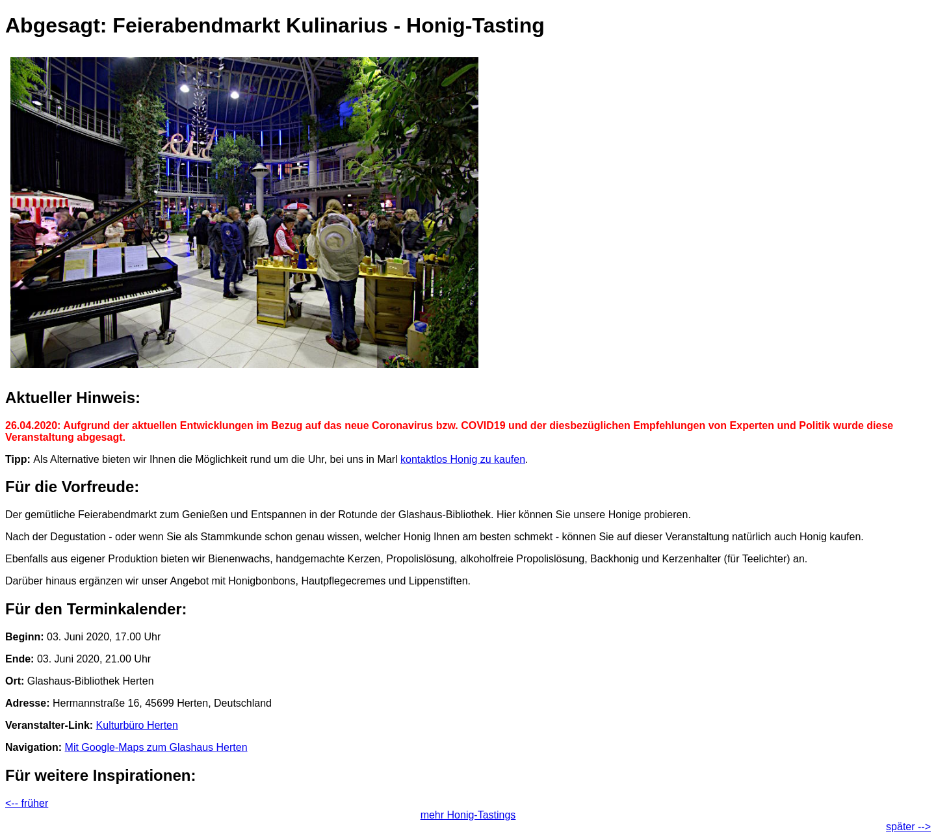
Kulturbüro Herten (137, 725)
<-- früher (26, 803)
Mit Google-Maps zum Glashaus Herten (156, 747)
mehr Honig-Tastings (468, 814)
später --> (908, 826)
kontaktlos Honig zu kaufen (462, 459)
